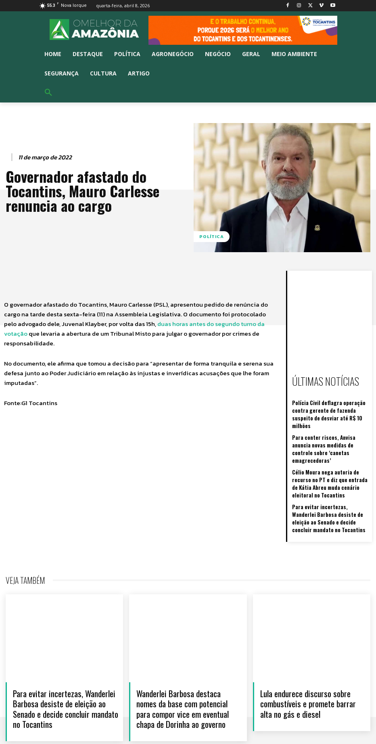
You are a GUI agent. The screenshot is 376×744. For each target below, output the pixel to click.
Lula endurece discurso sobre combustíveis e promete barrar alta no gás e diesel (308, 677)
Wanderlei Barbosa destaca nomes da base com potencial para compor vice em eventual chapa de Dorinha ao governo (182, 682)
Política (212, 236)
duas (164, 323)
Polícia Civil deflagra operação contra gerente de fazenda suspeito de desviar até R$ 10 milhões (331, 408)
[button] (48, 92)
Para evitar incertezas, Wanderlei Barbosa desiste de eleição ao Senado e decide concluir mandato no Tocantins (330, 493)
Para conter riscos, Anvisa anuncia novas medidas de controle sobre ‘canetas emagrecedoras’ (327, 433)
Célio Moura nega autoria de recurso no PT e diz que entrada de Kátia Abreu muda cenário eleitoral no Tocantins (330, 461)
